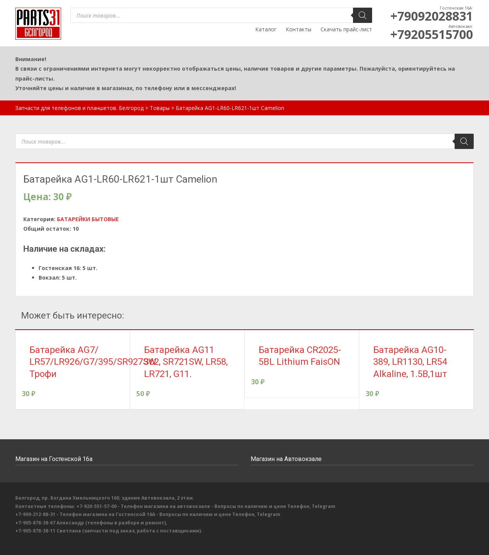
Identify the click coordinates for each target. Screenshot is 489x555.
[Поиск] (362, 15)
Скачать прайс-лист (346, 29)
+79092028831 (431, 16)
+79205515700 (431, 34)
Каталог (266, 29)
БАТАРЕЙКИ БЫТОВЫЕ (88, 219)
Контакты (298, 29)
